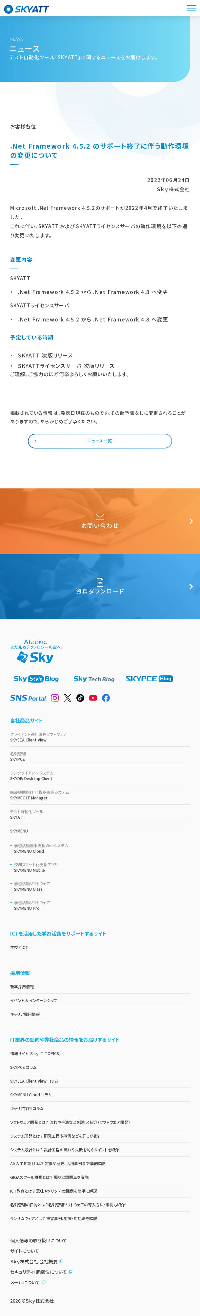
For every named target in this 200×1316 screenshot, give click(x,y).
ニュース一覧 (100, 440)
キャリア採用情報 (25, 1014)
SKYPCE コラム (23, 1067)
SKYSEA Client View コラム (34, 1081)
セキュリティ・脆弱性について (41, 1272)
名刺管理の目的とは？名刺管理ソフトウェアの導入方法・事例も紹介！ (68, 1204)
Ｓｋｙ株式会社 (40, 1300)
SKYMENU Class (102, 886)
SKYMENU (19, 830)
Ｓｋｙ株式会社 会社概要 (37, 1261)
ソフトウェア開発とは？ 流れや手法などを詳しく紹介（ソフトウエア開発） (70, 1122)
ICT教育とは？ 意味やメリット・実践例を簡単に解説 (53, 1191)
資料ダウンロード (100, 586)
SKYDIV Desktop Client (100, 775)
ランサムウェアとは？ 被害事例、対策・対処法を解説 (53, 1218)
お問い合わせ (100, 521)
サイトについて (24, 1251)
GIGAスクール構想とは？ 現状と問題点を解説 (49, 1177)
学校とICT (19, 947)
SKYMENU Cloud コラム (30, 1094)
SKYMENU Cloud (102, 848)
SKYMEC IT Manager (100, 794)
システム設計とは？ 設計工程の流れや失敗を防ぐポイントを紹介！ (65, 1149)
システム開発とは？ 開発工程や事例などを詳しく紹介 (55, 1136)
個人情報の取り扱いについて (38, 1240)
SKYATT (100, 814)
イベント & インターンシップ (33, 1000)
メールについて (28, 1282)
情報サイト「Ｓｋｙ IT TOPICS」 (35, 1053)
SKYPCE (100, 756)
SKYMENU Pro (102, 905)
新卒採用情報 (22, 986)
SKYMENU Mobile (102, 867)
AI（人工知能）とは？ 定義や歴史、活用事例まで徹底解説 (57, 1163)
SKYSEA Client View (100, 736)
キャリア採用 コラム (26, 1108)
